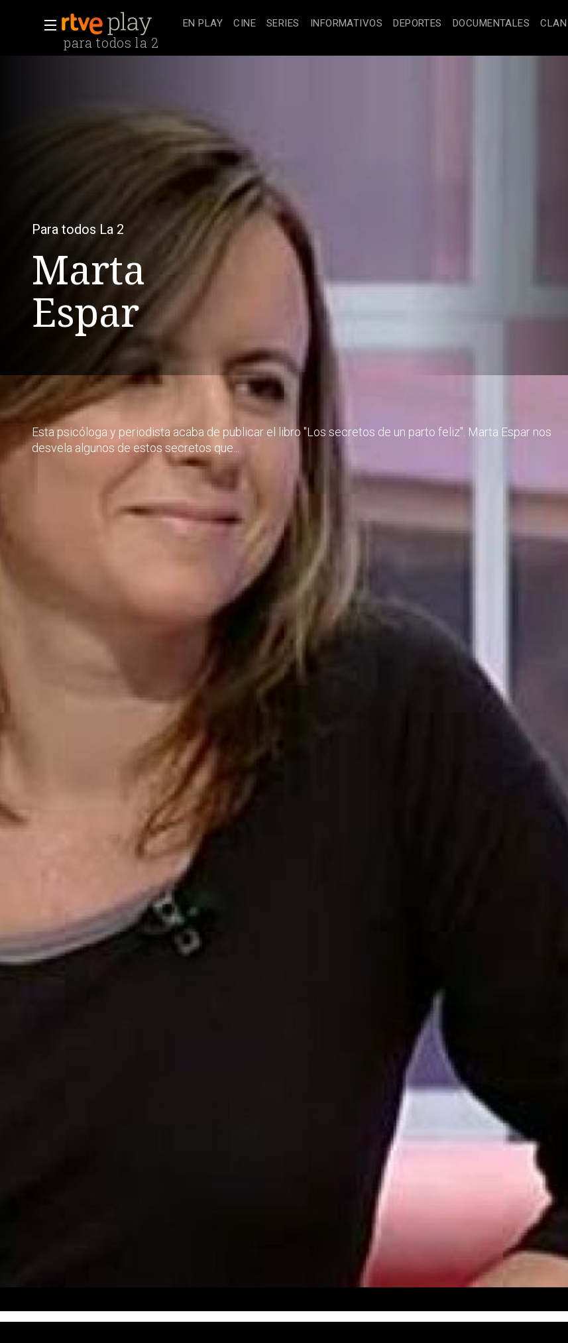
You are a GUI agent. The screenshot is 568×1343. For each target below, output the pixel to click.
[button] (46, 25)
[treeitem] (203, 24)
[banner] (119, 24)
